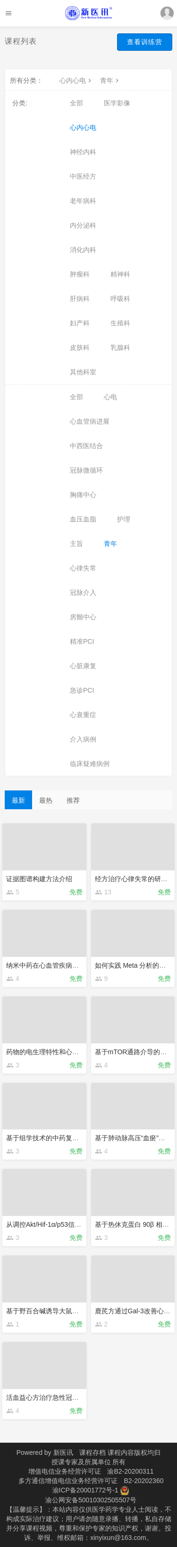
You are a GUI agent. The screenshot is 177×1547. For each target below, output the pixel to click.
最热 (45, 800)
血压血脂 (83, 519)
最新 (18, 800)
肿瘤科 (80, 274)
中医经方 (83, 176)
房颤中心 (83, 617)
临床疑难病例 (90, 763)
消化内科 (83, 249)
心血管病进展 (90, 421)
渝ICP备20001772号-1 (85, 1490)
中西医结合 (86, 446)
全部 (76, 103)
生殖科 (120, 323)
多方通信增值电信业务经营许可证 (68, 1480)
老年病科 (83, 201)
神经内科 (83, 152)
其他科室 (83, 372)
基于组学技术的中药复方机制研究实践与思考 (72, 1138)
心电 (110, 397)
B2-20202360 (143, 1480)
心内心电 (76, 80)
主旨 (76, 543)
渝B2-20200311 (130, 1471)
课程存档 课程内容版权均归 (119, 1452)
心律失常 (83, 568)
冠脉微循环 (86, 470)
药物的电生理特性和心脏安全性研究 (59, 1052)
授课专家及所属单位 (81, 1462)
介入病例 (83, 739)
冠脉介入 (83, 592)
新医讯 (63, 1452)
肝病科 (80, 298)
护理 (123, 519)
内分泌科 (83, 225)
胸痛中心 (83, 494)
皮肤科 (80, 347)
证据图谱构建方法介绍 (39, 879)
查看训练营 (144, 42)
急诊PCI (82, 690)
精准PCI (82, 641)
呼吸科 (120, 298)
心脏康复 (83, 666)
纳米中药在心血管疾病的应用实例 (55, 965)
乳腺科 (120, 347)
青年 (110, 80)
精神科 (120, 274)
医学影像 (117, 103)
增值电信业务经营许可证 (64, 1471)
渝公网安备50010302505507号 (90, 1500)
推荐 (73, 800)
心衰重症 (83, 714)
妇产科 (80, 323)
